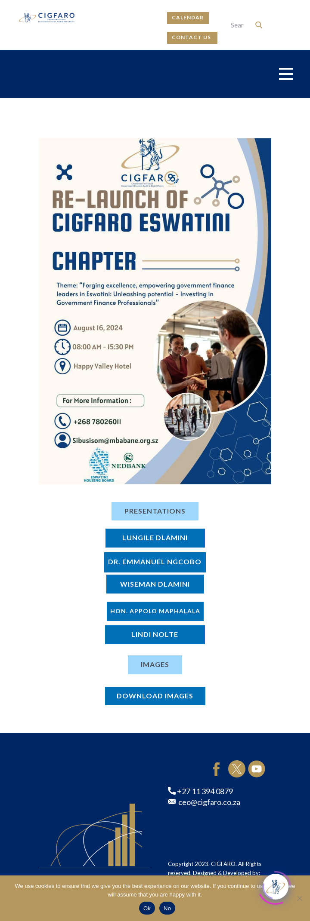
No (167, 908)
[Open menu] (286, 74)
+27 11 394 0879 (200, 791)
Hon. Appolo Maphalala (155, 611)
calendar (188, 17)
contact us (192, 37)
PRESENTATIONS (155, 511)
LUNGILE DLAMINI (155, 537)
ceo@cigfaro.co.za (204, 802)
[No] (299, 898)
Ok (147, 908)
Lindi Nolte (154, 634)
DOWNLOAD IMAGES (155, 696)
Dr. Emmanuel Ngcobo (155, 561)
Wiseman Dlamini (155, 584)
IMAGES (155, 664)
